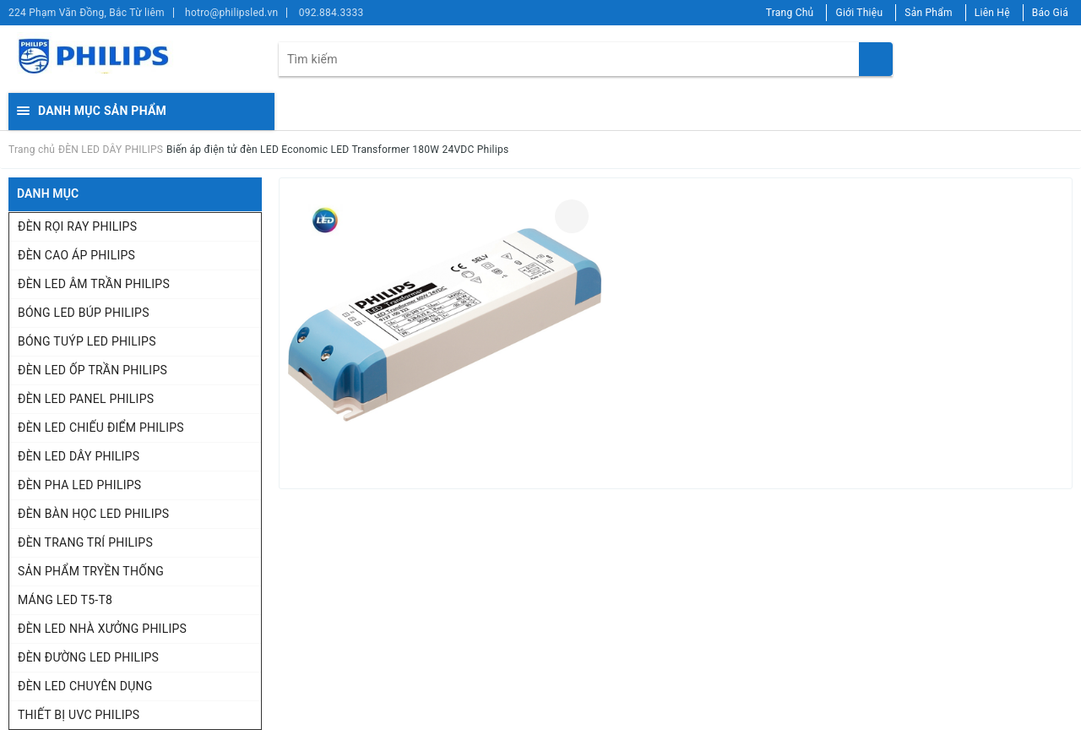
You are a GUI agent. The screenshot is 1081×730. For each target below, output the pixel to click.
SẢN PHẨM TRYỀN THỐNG (91, 571)
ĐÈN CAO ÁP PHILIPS (76, 255)
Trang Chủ (790, 13)
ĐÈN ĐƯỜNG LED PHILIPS (88, 657)
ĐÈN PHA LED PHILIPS (79, 485)
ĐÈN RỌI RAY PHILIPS (77, 226)
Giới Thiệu (859, 13)
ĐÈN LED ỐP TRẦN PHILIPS (92, 370)
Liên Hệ (992, 13)
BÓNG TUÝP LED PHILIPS (87, 341)
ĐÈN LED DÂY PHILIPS (78, 456)
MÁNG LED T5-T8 (65, 600)
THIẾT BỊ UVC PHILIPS (78, 715)
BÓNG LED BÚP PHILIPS (83, 312)
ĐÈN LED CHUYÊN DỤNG (85, 686)
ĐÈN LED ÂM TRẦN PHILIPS (94, 284)
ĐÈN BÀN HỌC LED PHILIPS (93, 513)
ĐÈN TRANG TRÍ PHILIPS (85, 542)
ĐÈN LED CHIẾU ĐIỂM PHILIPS (101, 427)
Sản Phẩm (928, 13)
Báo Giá (1050, 13)
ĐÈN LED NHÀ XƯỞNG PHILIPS (102, 628)
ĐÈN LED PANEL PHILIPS (86, 399)
